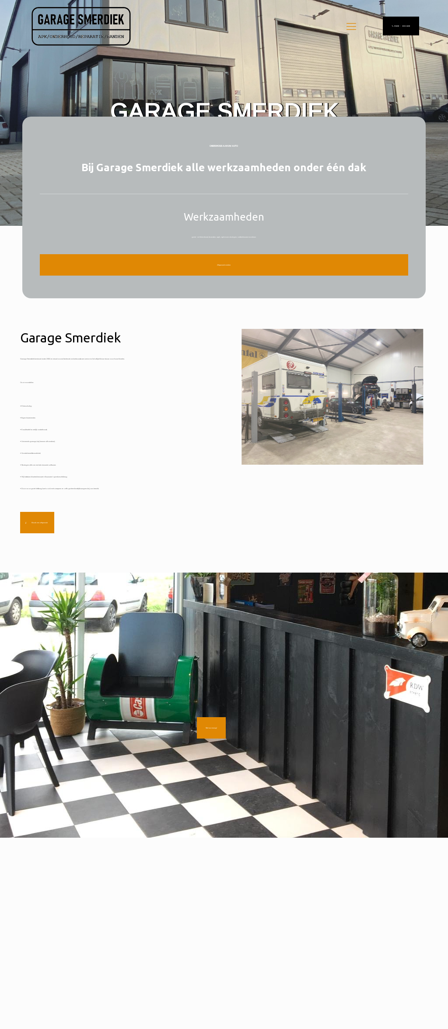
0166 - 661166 (401, 26)
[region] (224, 113)
